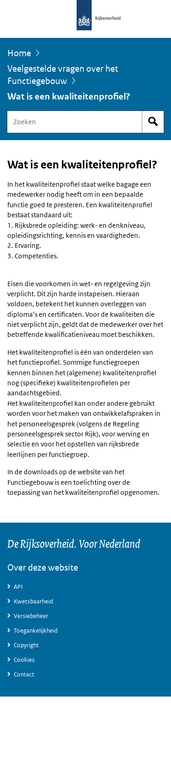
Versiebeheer (31, 616)
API (18, 587)
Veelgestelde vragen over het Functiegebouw (62, 75)
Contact (24, 674)
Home (19, 52)
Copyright (26, 645)
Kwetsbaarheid (33, 601)
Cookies (24, 660)
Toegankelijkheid (35, 630)
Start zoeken (153, 122)
